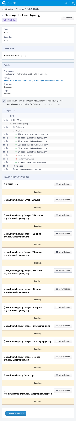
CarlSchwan (10, 74)
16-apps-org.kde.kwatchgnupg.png (32, 137)
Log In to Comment (16, 413)
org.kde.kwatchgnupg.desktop (28, 169)
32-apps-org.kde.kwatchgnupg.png (32, 148)
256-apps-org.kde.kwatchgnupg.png (33, 144)
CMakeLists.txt (22, 127)
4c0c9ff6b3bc (9, 20)
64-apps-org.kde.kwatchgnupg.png (32, 151)
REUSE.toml (18, 120)
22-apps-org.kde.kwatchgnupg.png (32, 141)
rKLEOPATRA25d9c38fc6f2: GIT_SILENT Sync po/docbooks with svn (33, 80)
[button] (65, 3)
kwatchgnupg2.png (26, 158)
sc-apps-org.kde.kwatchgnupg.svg (32, 162)
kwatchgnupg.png (25, 155)
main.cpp (19, 166)
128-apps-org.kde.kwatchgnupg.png (33, 134)
